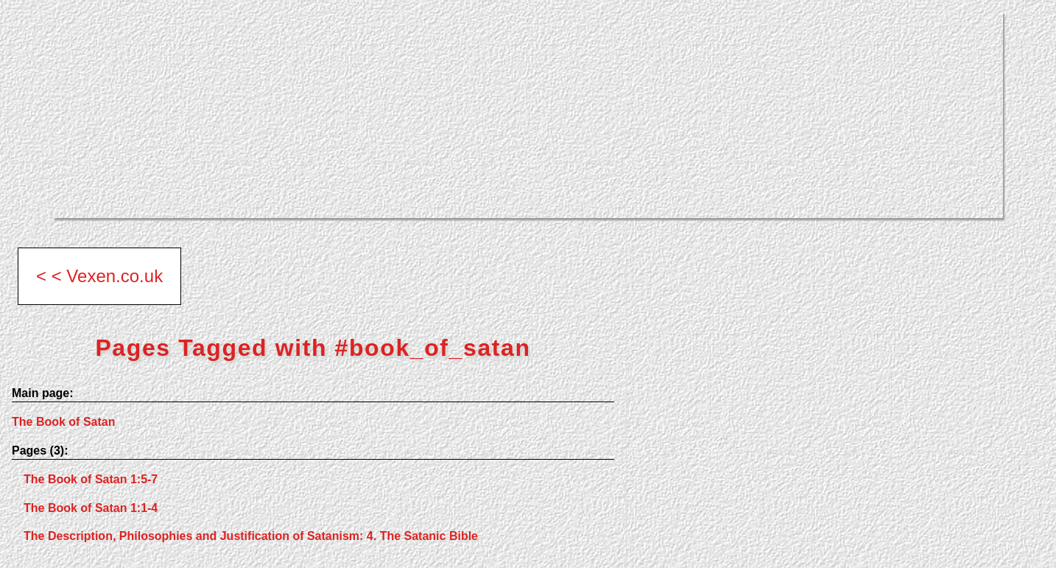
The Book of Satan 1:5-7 (91, 479)
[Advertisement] (495, 115)
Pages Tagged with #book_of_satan (312, 347)
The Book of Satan (63, 422)
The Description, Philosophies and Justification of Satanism (251, 536)
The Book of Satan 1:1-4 (91, 508)
